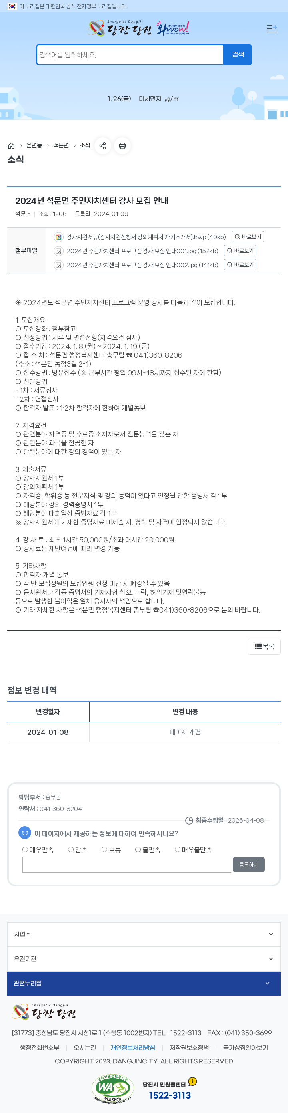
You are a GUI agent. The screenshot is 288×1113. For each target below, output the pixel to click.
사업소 (143, 934)
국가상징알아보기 (245, 1047)
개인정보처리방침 (132, 1047)
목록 (264, 646)
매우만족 (38, 849)
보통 (111, 849)
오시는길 (85, 1047)
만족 (77, 849)
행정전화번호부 (39, 1047)
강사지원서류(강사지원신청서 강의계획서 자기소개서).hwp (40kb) (146, 237)
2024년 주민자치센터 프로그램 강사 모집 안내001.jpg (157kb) (142, 251)
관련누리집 (141, 983)
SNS (102, 145)
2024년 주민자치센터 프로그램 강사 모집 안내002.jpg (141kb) (142, 265)
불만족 (147, 849)
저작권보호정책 (189, 1047)
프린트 (122, 145)
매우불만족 (193, 849)
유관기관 (143, 959)
